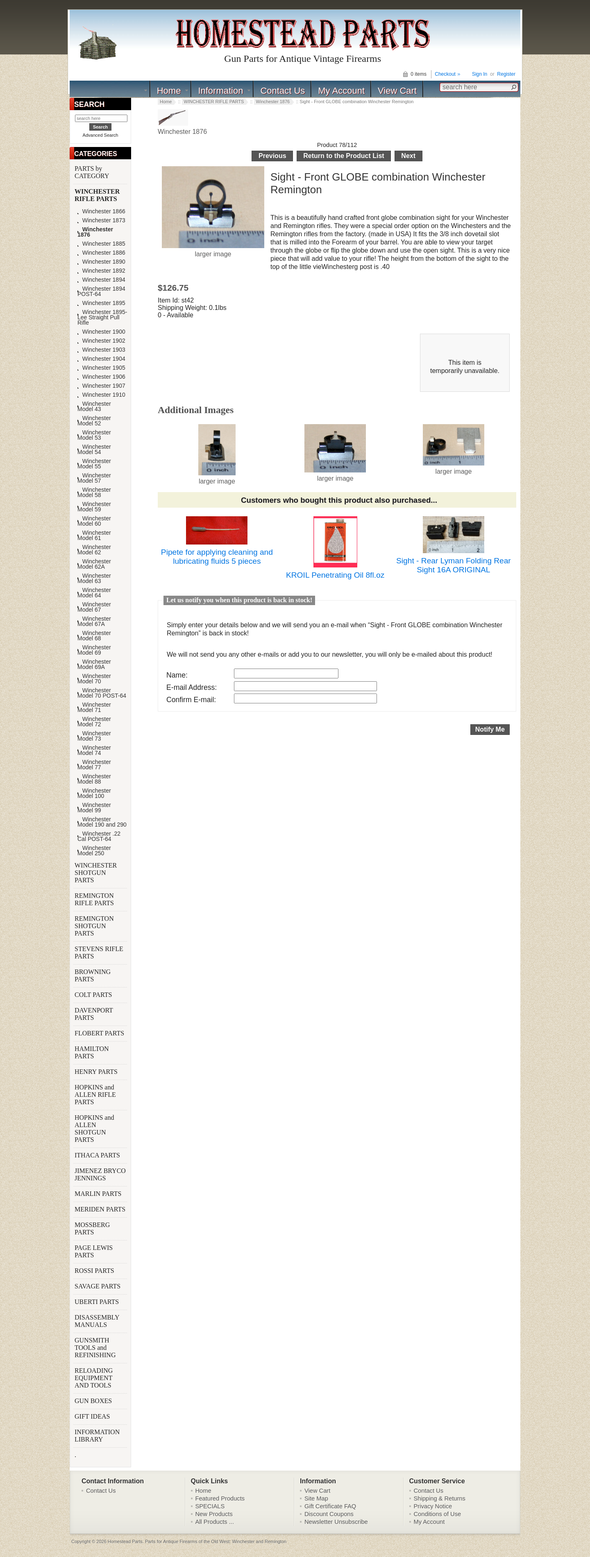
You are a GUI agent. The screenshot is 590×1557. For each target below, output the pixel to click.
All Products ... (214, 1522)
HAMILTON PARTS (92, 1052)
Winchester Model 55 (94, 464)
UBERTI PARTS (97, 1301)
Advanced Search (100, 135)
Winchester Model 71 (94, 707)
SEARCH (89, 104)
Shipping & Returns (439, 1498)
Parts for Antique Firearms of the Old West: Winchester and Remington (215, 1541)
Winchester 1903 (101, 350)
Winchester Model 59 (94, 507)
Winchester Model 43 (94, 406)
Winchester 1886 (101, 252)
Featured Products (220, 1498)
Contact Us (282, 91)
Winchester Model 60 (94, 521)
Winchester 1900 (101, 331)
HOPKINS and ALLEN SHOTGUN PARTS (94, 1128)
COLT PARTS (93, 994)
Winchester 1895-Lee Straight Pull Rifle (102, 317)
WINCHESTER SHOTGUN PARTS (96, 873)
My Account (341, 91)
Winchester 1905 (101, 368)
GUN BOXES (94, 1400)
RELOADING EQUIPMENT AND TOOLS (94, 1378)
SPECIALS (210, 1506)
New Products (214, 1514)
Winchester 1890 (101, 261)
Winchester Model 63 (94, 578)
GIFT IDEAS (93, 1416)
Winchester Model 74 (94, 750)
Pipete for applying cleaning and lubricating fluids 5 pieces (217, 556)
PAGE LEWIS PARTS (94, 1251)
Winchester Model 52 (94, 421)
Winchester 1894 (101, 279)
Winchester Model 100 (94, 793)
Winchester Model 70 (94, 678)
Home (169, 91)
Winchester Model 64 (94, 593)
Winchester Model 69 (94, 650)
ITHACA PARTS (98, 1155)
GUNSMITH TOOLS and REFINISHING (96, 1347)
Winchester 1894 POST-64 (101, 291)
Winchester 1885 (101, 243)
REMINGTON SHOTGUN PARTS (94, 926)
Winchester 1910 (101, 395)
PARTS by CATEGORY (93, 172)
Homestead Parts (125, 1541)
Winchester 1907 (101, 386)
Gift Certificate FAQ (330, 1506)
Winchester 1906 (101, 377)
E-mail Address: (191, 687)
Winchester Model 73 (94, 736)
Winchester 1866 (101, 211)
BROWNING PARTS (93, 975)
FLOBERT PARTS (99, 1033)
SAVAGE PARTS (98, 1286)
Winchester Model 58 (94, 492)
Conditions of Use (437, 1514)
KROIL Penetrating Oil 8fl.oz (335, 575)
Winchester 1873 (101, 220)
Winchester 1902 (101, 340)
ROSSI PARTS (94, 1270)
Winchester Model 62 (94, 550)
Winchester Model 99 (94, 807)
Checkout (445, 74)
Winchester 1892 (101, 270)
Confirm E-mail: (191, 700)
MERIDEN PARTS (101, 1209)
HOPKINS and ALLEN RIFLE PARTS (95, 1094)
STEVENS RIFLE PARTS (99, 952)
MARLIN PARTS (99, 1193)
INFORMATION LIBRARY (97, 1435)
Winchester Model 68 (94, 635)
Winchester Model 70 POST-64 (101, 693)
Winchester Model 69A (94, 664)
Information (220, 91)
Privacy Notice (433, 1506)
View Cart (397, 91)
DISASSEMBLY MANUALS (97, 1321)
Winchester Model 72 (94, 721)
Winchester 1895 (101, 303)
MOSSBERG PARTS (92, 1228)
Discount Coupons (329, 1514)
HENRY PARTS (97, 1071)
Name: (177, 675)
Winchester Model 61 (94, 535)
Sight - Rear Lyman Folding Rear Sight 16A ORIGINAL (453, 565)
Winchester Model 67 (94, 607)
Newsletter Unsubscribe (336, 1522)
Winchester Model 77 (94, 764)
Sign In (479, 74)
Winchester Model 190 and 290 (102, 822)
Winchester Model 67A (94, 621)
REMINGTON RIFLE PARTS (95, 899)
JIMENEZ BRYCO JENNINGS (100, 1174)
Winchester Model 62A (94, 564)
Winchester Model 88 (94, 779)
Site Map (316, 1498)
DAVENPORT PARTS (94, 1014)
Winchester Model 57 (94, 478)
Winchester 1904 (101, 359)
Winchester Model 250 (94, 850)
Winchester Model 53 (94, 435)
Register (506, 74)
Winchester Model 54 (94, 449)
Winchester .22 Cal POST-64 (98, 836)
